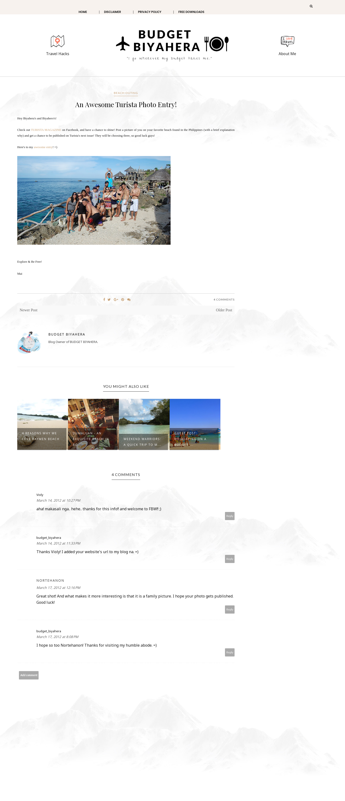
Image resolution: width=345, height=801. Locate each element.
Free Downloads (191, 12)
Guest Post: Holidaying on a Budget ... (190, 439)
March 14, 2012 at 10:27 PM (58, 500)
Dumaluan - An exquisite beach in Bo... (91, 439)
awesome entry (43, 147)
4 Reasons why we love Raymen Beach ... (40, 439)
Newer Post (28, 310)
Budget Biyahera (66, 334)
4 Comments (224, 299)
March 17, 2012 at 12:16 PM (58, 587)
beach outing (126, 93)
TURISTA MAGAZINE (46, 130)
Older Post (224, 310)
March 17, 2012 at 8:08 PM (57, 636)
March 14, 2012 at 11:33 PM (58, 543)
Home (83, 12)
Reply (229, 515)
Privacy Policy (149, 12)
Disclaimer (112, 12)
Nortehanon (50, 580)
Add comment (28, 675)
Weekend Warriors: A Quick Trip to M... (142, 442)
